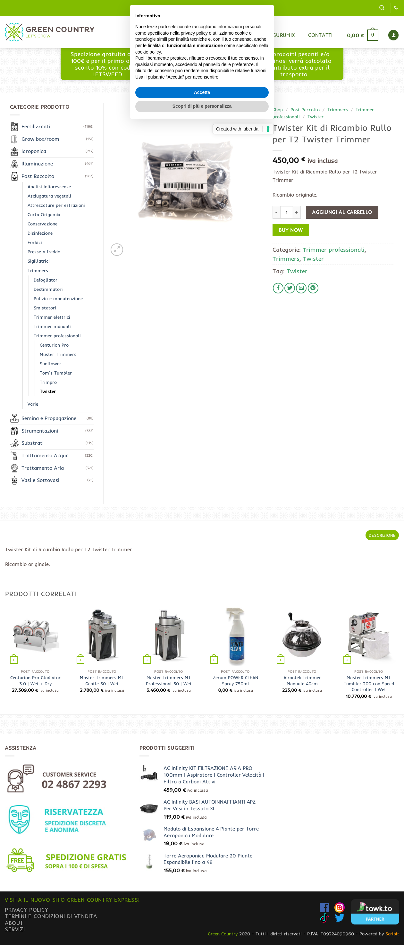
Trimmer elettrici (52, 317)
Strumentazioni (39, 430)
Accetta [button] (202, 502)
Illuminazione (37, 163)
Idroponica (33, 151)
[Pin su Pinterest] (313, 288)
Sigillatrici (39, 261)
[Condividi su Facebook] (278, 288)
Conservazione (42, 224)
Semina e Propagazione (48, 418)
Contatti (320, 35)
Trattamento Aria (42, 468)
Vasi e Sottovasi (40, 480)
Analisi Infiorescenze (49, 187)
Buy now (291, 230)
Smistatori (45, 308)
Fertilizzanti (35, 126)
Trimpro (48, 382)
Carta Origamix (44, 214)
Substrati (32, 443)
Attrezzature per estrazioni (56, 205)
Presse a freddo (44, 252)
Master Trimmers (58, 354)
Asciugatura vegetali (49, 196)
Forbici (35, 242)
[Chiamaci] (396, 8)
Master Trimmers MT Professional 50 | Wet (169, 681)
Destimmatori (48, 289)
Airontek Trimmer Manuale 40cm (302, 681)
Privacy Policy (26, 909)
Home (198, 35)
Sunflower (50, 364)
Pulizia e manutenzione (58, 298)
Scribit (392, 934)
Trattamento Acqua (45, 455)
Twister (315, 116)
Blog (252, 35)
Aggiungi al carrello (342, 212)
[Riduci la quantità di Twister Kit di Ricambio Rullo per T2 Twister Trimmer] (276, 212)
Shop (225, 35)
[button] (381, 8)
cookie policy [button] (148, 462)
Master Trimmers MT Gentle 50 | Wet (102, 681)
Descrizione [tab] (382, 535)
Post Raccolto (305, 109)
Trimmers (337, 109)
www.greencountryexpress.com (200, 70)
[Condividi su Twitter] (289, 288)
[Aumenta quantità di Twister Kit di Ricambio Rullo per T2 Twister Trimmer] (297, 212)
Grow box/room (40, 139)
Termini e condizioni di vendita (51, 916)
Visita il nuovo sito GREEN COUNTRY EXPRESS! (72, 899)
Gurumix (284, 35)
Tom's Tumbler (56, 373)
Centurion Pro (54, 345)
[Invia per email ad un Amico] (301, 288)
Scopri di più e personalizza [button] (202, 516)
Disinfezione (40, 233)
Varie (33, 404)
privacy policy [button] (194, 443)
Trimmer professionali (334, 249)
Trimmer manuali (52, 326)
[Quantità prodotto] (286, 212)
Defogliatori (46, 280)
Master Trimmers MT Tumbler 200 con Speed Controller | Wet (369, 683)
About (14, 922)
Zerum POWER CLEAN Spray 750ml (235, 681)
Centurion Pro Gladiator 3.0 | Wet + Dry (35, 681)
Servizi (15, 929)
